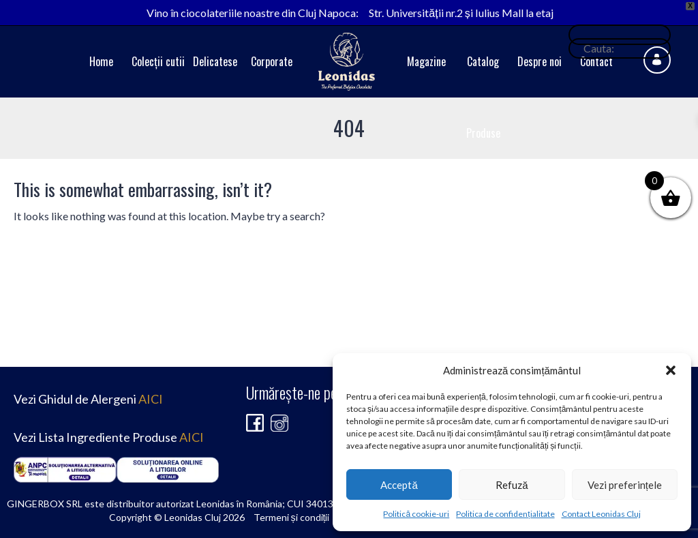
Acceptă (398, 485)
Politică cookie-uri (416, 514)
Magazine (426, 61)
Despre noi (539, 61)
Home (101, 61)
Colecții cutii (158, 61)
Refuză (512, 485)
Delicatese (215, 61)
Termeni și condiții (292, 517)
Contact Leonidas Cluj (601, 514)
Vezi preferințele (625, 485)
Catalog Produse (483, 97)
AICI (150, 399)
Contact (596, 61)
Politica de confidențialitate (505, 514)
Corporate (271, 61)
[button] (671, 370)
